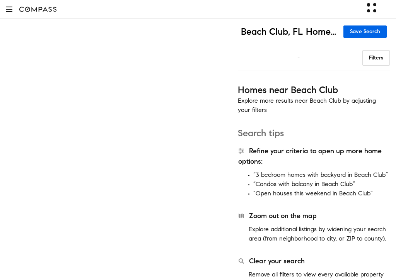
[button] (9, 9)
